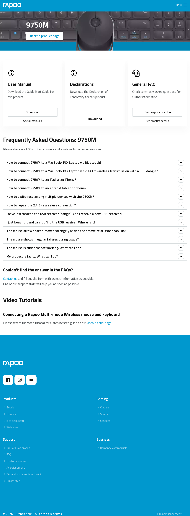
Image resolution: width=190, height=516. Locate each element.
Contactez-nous (16, 457)
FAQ (8, 450)
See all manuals (32, 116)
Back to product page (44, 36)
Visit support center (157, 107)
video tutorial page (99, 318)
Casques (105, 416)
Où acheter (13, 477)
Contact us (10, 274)
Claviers (11, 410)
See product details (157, 116)
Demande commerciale (113, 444)
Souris (10, 403)
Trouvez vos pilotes (18, 444)
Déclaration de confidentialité (24, 470)
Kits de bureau (15, 416)
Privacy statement (169, 509)
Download (33, 107)
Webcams (12, 423)
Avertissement (15, 463)
